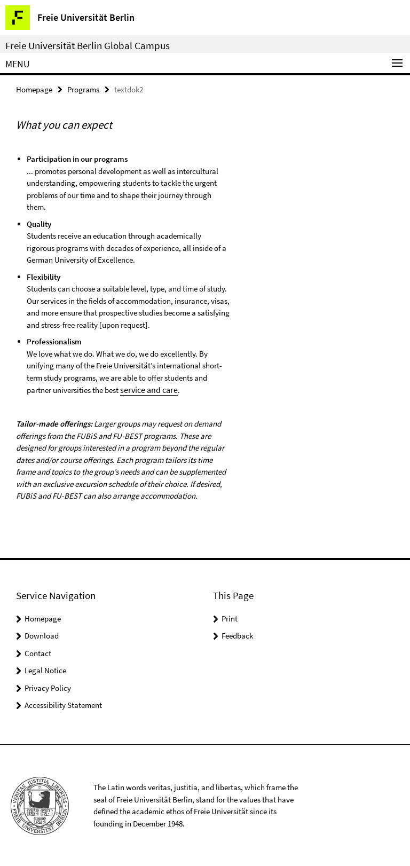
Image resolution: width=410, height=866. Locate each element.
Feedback (237, 634)
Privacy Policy (48, 687)
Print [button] (230, 617)
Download (42, 634)
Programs (83, 89)
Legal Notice (45, 669)
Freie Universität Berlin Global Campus (87, 45)
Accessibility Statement (63, 704)
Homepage (34, 89)
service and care (147, 389)
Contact (38, 652)
